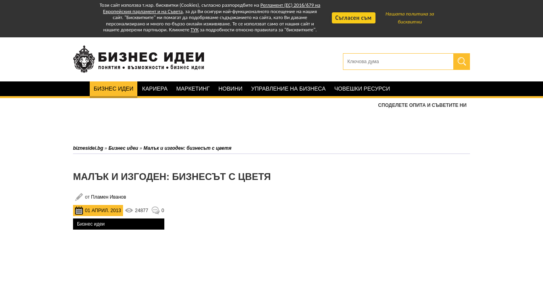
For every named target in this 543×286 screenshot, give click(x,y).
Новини (230, 88)
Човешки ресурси (362, 88)
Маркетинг (193, 88)
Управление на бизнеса (288, 88)
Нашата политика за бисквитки (409, 18)
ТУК (194, 30)
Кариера (155, 88)
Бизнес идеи (113, 88)
